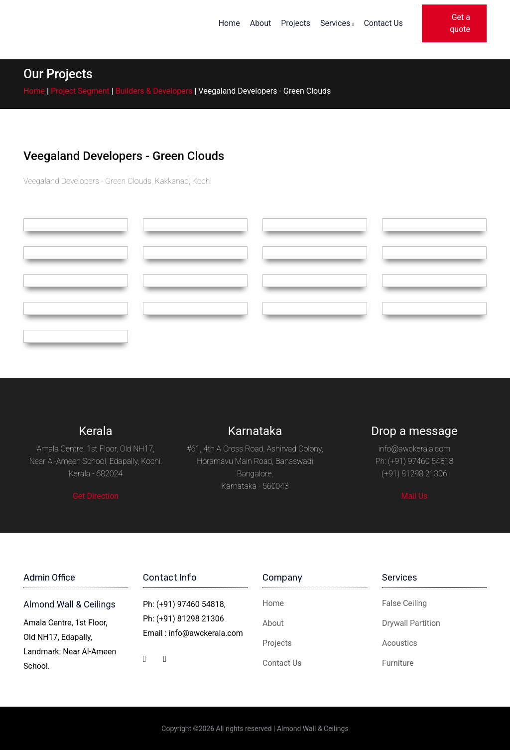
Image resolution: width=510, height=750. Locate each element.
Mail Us (414, 496)
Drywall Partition (411, 623)
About (260, 23)
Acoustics (399, 643)
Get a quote (460, 23)
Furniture (397, 663)
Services (337, 23)
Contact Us (383, 23)
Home (229, 23)
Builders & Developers (154, 91)
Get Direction (96, 496)
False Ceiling (404, 603)
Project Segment (80, 91)
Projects (295, 23)
